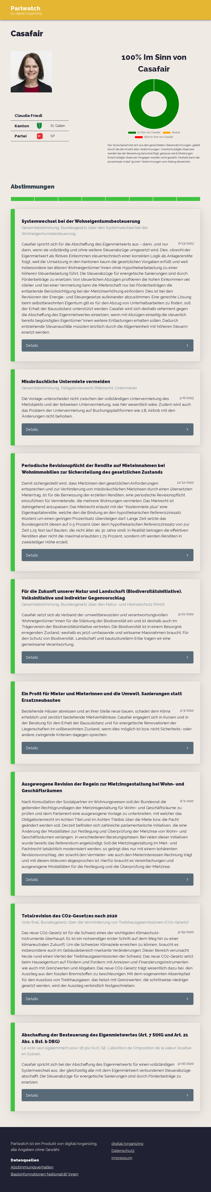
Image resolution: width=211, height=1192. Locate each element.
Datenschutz (123, 1150)
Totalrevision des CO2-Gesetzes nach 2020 (69, 915)
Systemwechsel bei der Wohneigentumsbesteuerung (81, 221)
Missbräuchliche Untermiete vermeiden (66, 381)
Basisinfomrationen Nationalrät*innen (44, 1174)
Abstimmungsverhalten (32, 1167)
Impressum (121, 1157)
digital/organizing (127, 1143)
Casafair (27, 33)
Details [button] (32, 345)
